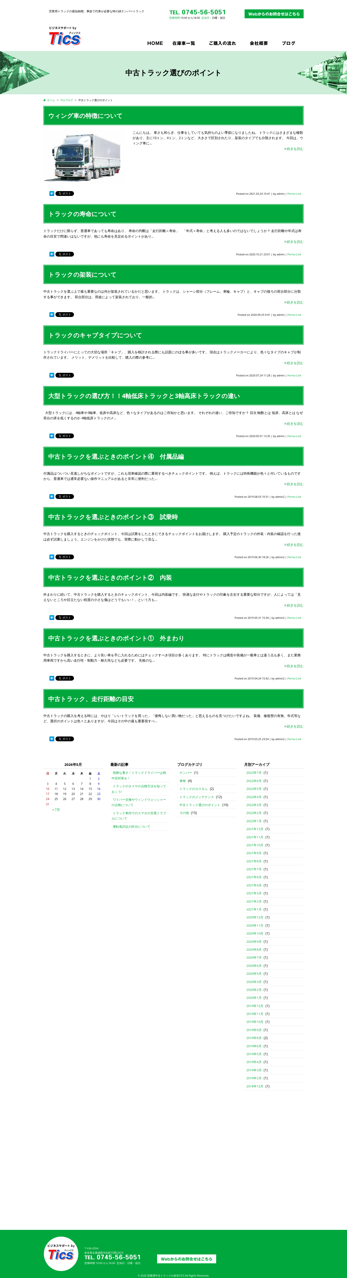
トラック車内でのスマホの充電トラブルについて (139, 815)
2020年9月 (254, 941)
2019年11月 (255, 1014)
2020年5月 (254, 973)
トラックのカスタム (194, 789)
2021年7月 (254, 869)
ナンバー (186, 772)
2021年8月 (254, 861)
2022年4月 (254, 797)
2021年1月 (254, 909)
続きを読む (294, 148)
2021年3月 (254, 893)
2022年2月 (254, 813)
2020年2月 (254, 990)
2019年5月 (254, 1054)
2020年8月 (254, 949)
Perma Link (294, 193)
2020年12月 (255, 917)
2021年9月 (254, 853)
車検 (183, 781)
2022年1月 (254, 821)
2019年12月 (255, 1006)
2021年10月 (255, 845)
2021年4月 (254, 885)
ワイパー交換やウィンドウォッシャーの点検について (139, 802)
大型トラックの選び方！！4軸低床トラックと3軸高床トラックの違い (144, 396)
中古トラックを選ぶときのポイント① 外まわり (116, 638)
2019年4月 (254, 1062)
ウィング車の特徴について (85, 115)
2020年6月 (254, 965)
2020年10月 (255, 933)
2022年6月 (254, 781)
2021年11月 (255, 837)
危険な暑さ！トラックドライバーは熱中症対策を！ (139, 775)
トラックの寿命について (82, 214)
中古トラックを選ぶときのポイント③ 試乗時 (113, 517)
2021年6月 (254, 877)
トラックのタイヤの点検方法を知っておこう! (139, 789)
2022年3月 (254, 805)
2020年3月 (254, 982)
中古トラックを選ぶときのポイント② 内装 (110, 577)
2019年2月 (254, 1078)
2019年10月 (255, 1022)
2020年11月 (255, 925)
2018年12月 (255, 1086)
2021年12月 (255, 829)
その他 (184, 813)
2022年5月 (254, 789)
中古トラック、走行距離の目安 (91, 699)
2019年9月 (254, 1030)
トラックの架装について (82, 274)
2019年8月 (254, 1038)
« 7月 (56, 809)
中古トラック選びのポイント (200, 805)
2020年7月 (254, 957)
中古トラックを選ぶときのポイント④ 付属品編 (116, 456)
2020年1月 (254, 997)
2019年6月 (254, 1046)
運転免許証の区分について (131, 826)
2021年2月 (254, 901)
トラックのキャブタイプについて (95, 335)
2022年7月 (254, 772)
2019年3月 (254, 1070)
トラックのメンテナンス (197, 797)
